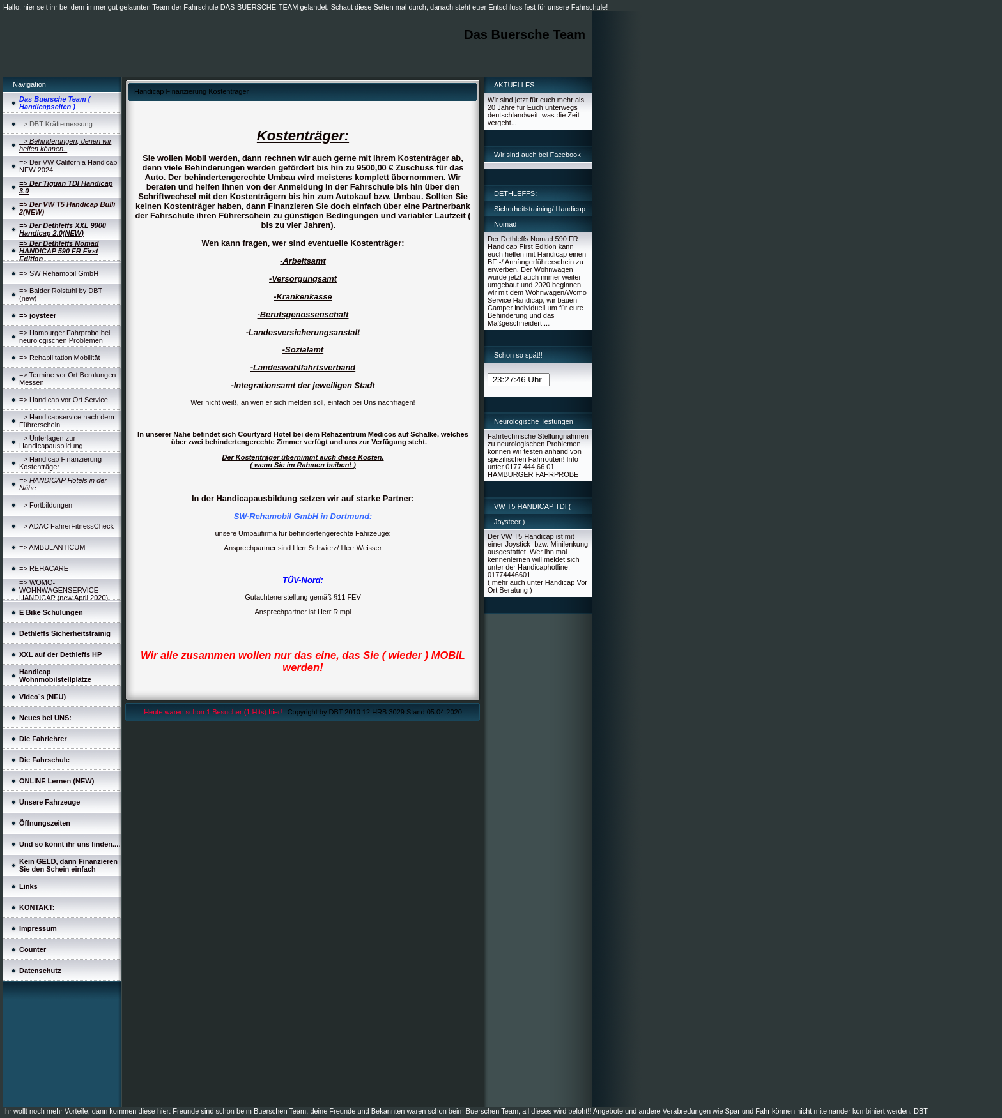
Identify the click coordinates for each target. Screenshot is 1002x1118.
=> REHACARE (43, 568)
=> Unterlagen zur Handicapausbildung (51, 441)
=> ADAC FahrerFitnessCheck (66, 526)
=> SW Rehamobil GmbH (58, 273)
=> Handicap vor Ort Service (63, 400)
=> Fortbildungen (45, 505)
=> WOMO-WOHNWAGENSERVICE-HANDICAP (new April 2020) (63, 589)
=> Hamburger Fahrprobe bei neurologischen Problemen (64, 336)
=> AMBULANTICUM (52, 547)
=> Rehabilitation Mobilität (59, 357)
